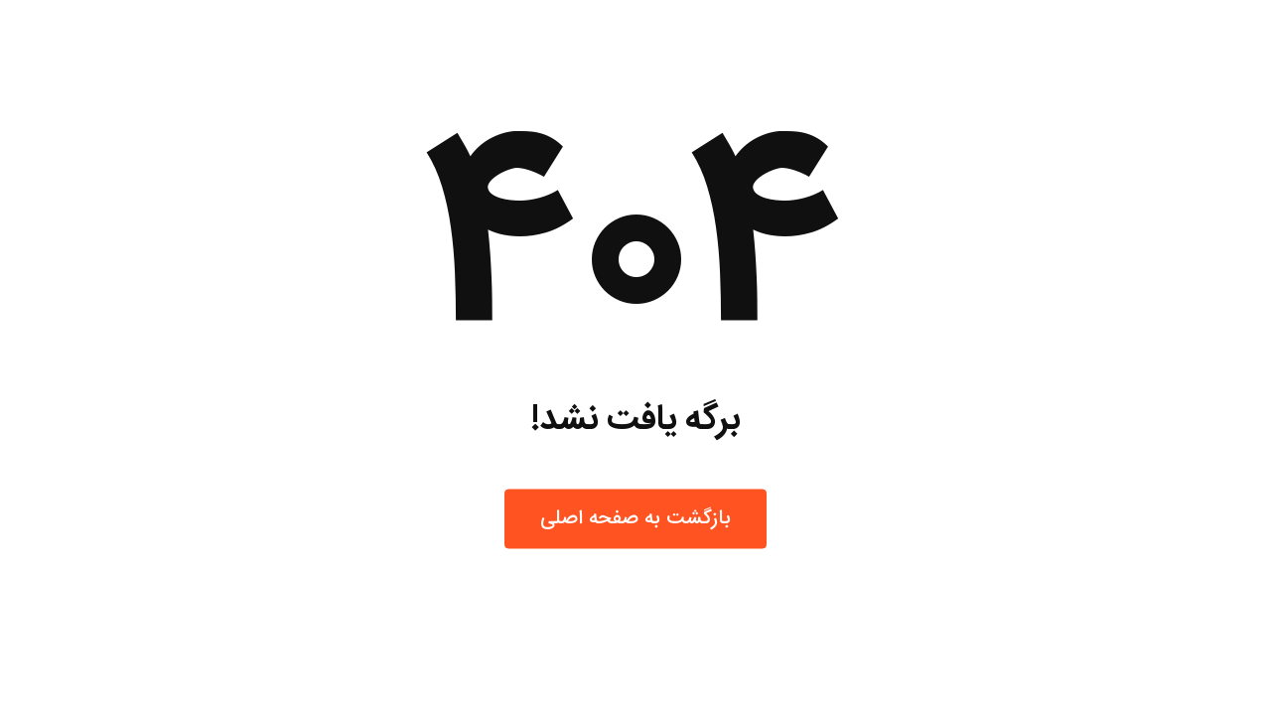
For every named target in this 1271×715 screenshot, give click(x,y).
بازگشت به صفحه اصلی (635, 518)
